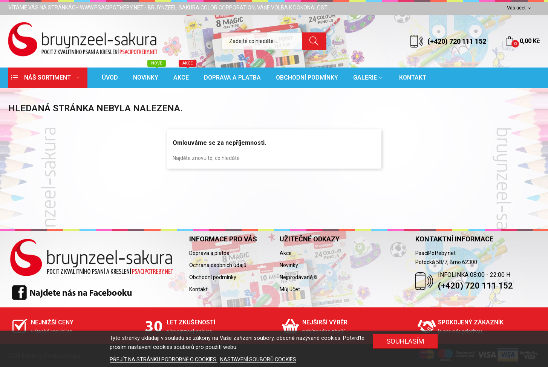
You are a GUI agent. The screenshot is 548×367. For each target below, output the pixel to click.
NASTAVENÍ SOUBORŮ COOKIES (258, 359)
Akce (286, 253)
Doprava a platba (209, 253)
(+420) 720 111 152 (456, 41)
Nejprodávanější (298, 277)
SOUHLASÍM (405, 341)
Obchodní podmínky (212, 277)
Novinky (289, 265)
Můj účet (290, 289)
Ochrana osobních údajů (217, 265)
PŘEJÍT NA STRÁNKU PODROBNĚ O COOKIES (163, 359)
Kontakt (198, 289)
